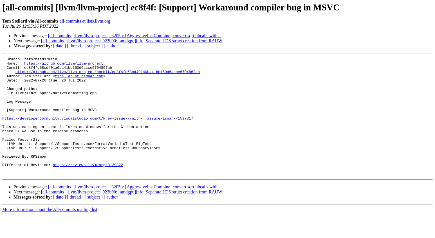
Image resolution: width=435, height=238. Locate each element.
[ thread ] (75, 45)
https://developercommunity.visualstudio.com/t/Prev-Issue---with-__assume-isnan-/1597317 (97, 130)
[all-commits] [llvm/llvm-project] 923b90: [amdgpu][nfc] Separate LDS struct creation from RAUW (132, 40)
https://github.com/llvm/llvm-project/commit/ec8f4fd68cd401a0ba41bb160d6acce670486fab (107, 75)
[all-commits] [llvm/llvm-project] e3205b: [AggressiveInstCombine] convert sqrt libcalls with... (134, 35)
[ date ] (59, 45)
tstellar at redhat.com (79, 80)
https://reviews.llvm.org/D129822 (88, 186)
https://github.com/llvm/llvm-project (63, 64)
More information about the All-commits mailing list (49, 233)
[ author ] (112, 45)
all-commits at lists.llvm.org (85, 21)
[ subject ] (94, 45)
